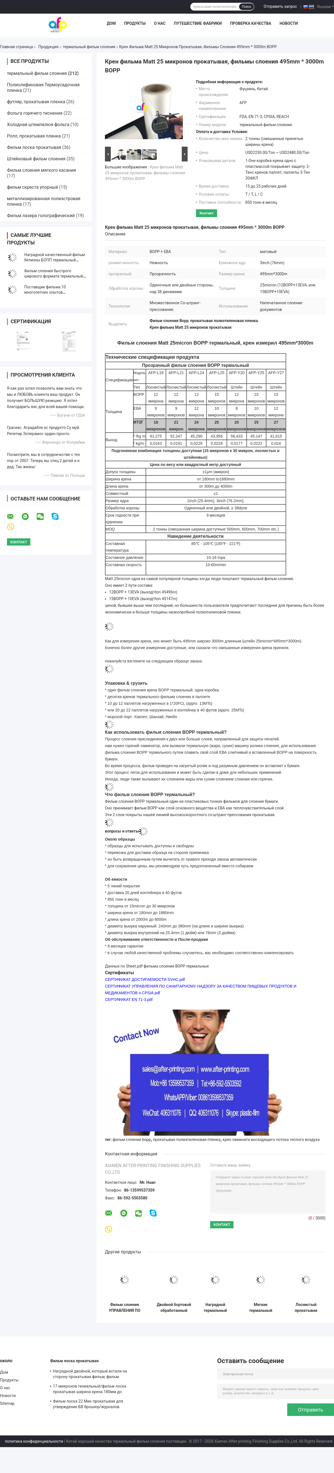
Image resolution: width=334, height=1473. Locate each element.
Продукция (48, 47)
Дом (111, 23)
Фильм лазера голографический (41, 215)
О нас (160, 23)
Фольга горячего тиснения (34, 113)
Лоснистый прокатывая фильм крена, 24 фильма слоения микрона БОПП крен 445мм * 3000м (306, 1307)
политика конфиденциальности (34, 1441)
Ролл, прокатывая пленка (34, 136)
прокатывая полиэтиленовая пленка (187, 1139)
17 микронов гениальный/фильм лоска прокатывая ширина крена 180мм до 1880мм (89, 1390)
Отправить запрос (280, 6)
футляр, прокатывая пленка (36, 101)
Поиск (246, 7)
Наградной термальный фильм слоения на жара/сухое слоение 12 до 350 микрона (215, 1307)
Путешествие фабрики (198, 23)
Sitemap (7, 1403)
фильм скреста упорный (32, 187)
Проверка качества (250, 23)
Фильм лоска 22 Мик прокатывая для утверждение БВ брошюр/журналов (88, 1404)
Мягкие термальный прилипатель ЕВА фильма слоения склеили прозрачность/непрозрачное (261, 1307)
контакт (206, 213)
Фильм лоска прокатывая (34, 147)
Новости (288, 23)
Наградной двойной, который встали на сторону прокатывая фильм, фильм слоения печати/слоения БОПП (90, 1375)
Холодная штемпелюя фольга (38, 124)
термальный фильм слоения (89, 47)
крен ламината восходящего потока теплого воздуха (271, 1139)
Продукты (135, 23)
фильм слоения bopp (132, 1139)
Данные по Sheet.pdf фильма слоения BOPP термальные (157, 966)
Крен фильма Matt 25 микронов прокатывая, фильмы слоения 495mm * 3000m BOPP (145, 173)
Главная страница (16, 47)
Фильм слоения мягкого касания (41, 170)
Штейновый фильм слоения (36, 158)
